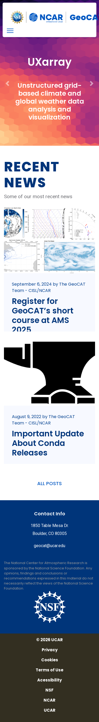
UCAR (49, 710)
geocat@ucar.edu (49, 545)
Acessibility (49, 680)
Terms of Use (49, 670)
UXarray (49, 62)
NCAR (49, 700)
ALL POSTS (49, 483)
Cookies (49, 660)
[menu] (10, 30)
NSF (49, 690)
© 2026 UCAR (49, 639)
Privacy (50, 650)
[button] (7, 73)
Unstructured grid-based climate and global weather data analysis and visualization (49, 101)
